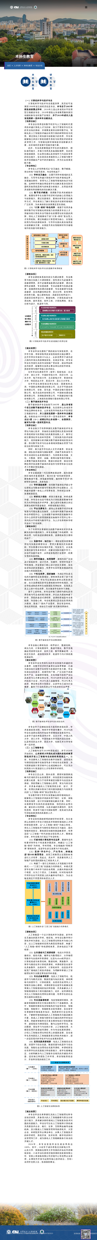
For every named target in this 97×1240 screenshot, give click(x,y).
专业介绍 (38, 65)
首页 (9, 65)
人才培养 (17, 65)
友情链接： (78, 1233)
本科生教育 (28, 65)
